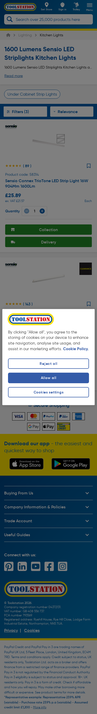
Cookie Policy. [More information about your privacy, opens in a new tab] (76, 349)
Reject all (48, 364)
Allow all (48, 378)
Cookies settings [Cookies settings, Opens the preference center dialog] (49, 392)
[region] (48, 357)
